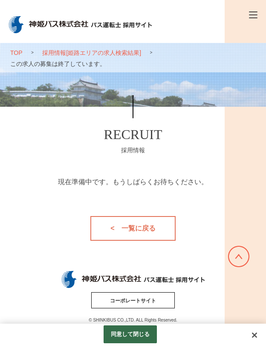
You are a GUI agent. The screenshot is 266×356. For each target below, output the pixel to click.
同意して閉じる (130, 334)
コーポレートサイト (133, 301)
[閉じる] (254, 335)
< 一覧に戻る (132, 228)
